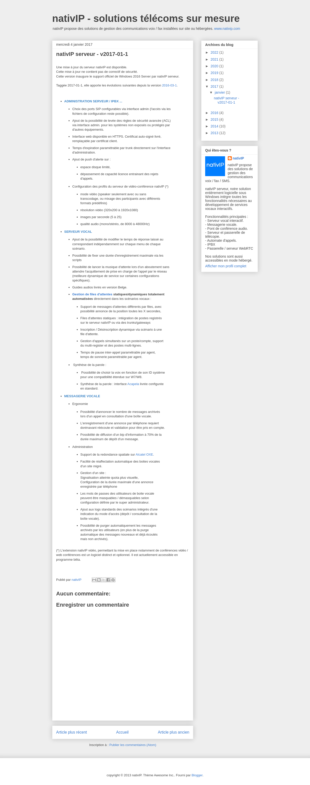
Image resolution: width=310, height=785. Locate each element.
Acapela (133, 384)
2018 (215, 80)
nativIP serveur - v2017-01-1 (226, 100)
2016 (215, 113)
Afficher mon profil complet (225, 266)
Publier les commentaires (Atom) (132, 745)
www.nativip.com (227, 29)
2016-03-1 (169, 85)
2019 (215, 73)
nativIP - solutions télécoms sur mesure (146, 18)
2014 (215, 126)
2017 (215, 86)
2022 (215, 52)
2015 (215, 119)
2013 (215, 133)
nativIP (238, 158)
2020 (215, 66)
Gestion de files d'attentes (92, 294)
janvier (220, 92)
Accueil (122, 732)
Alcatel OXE (144, 454)
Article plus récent (71, 732)
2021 (215, 59)
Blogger (197, 775)
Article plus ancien (173, 732)
